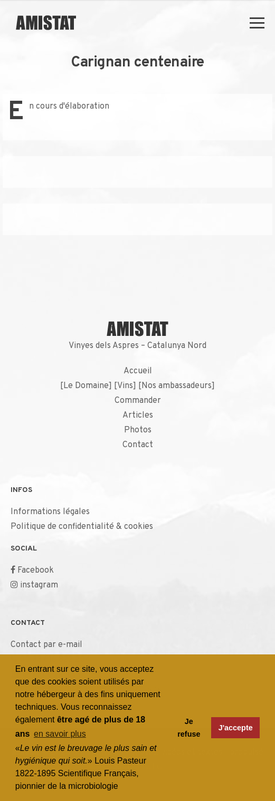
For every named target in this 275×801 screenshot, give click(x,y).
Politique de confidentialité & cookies (82, 527)
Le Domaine (86, 386)
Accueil (138, 371)
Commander (138, 400)
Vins (125, 386)
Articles (137, 415)
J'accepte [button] (236, 727)
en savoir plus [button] (60, 733)
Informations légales (50, 512)
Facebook (35, 570)
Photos (137, 430)
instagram (39, 585)
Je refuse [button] (188, 727)
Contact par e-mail (46, 645)
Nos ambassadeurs (176, 386)
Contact (137, 445)
